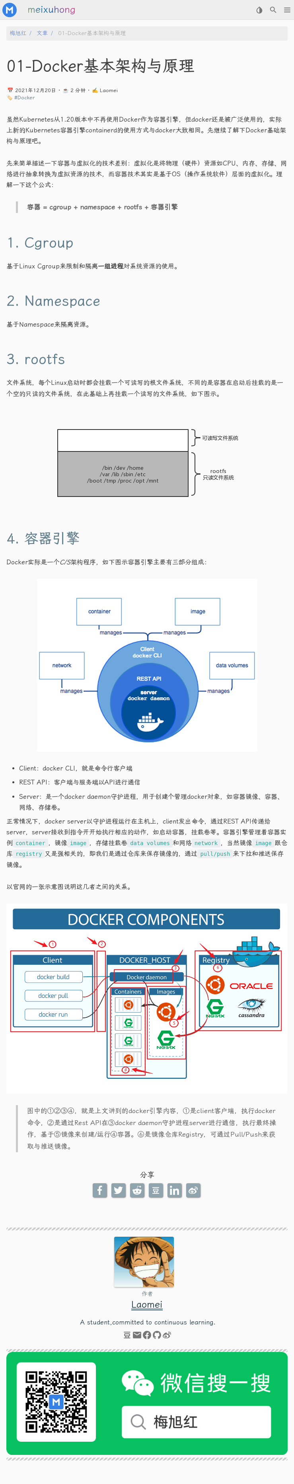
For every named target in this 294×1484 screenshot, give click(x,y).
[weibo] (167, 1337)
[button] (287, 10)
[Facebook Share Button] (100, 1190)
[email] (137, 1337)
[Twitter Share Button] (119, 1190)
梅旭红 (18, 33)
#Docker (24, 98)
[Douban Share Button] (156, 1190)
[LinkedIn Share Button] (175, 1190)
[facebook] (147, 1337)
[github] (157, 1337)
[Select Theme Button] (259, 10)
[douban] (127, 1337)
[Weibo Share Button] (194, 1190)
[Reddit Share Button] (138, 1190)
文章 (42, 33)
